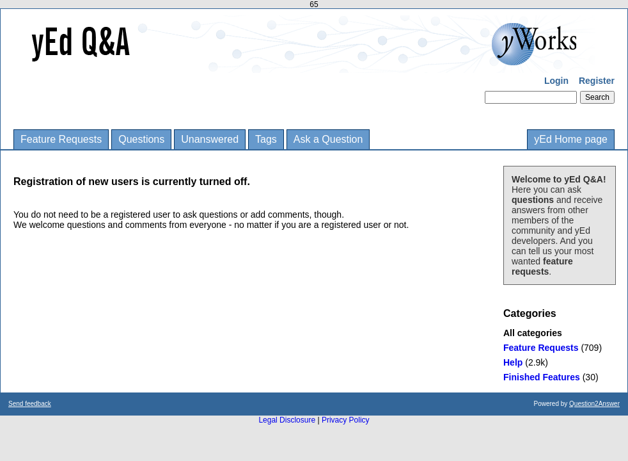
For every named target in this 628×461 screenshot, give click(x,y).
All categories (532, 333)
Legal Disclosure (286, 420)
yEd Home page (571, 139)
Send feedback (29, 403)
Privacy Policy (346, 420)
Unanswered (210, 139)
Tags (266, 139)
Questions (141, 139)
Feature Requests (61, 139)
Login (556, 81)
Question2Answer (594, 403)
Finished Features (541, 377)
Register (597, 81)
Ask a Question (328, 139)
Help (512, 362)
